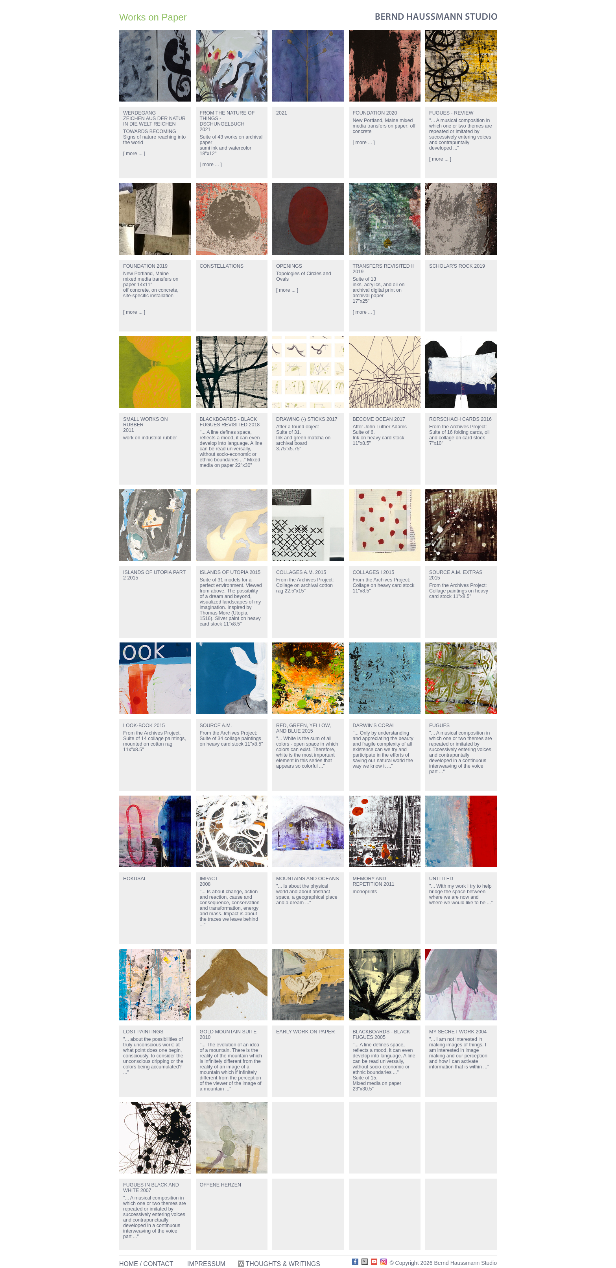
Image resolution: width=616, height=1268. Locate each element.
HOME (128, 1264)
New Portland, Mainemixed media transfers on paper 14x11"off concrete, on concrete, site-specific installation (151, 284)
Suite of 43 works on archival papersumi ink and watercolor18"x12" (231, 145)
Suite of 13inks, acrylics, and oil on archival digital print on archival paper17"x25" (379, 290)
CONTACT (158, 1264)
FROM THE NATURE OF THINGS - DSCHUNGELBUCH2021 (227, 121)
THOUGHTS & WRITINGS (280, 1264)
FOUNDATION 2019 (145, 266)
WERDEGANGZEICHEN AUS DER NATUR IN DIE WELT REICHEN (154, 118)
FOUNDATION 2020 (375, 113)
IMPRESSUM (206, 1264)
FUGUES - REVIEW (451, 113)
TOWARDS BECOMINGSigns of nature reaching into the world (154, 137)
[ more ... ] (134, 153)
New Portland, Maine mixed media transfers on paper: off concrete (384, 126)
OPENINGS (289, 266)
